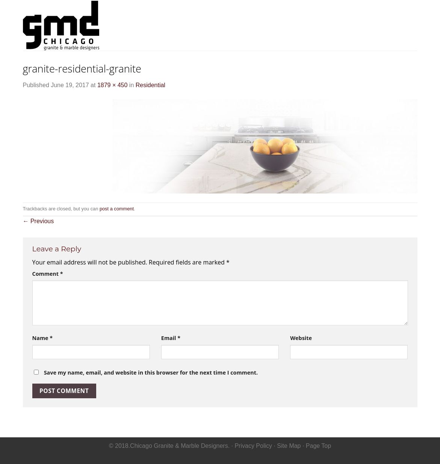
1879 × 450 (112, 85)
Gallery (368, 25)
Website (301, 338)
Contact (402, 25)
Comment (47, 273)
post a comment (117, 209)
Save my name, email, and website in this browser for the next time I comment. (151, 372)
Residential (280, 25)
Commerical (328, 25)
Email (170, 338)
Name (42, 338)
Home (245, 25)
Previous (38, 221)
